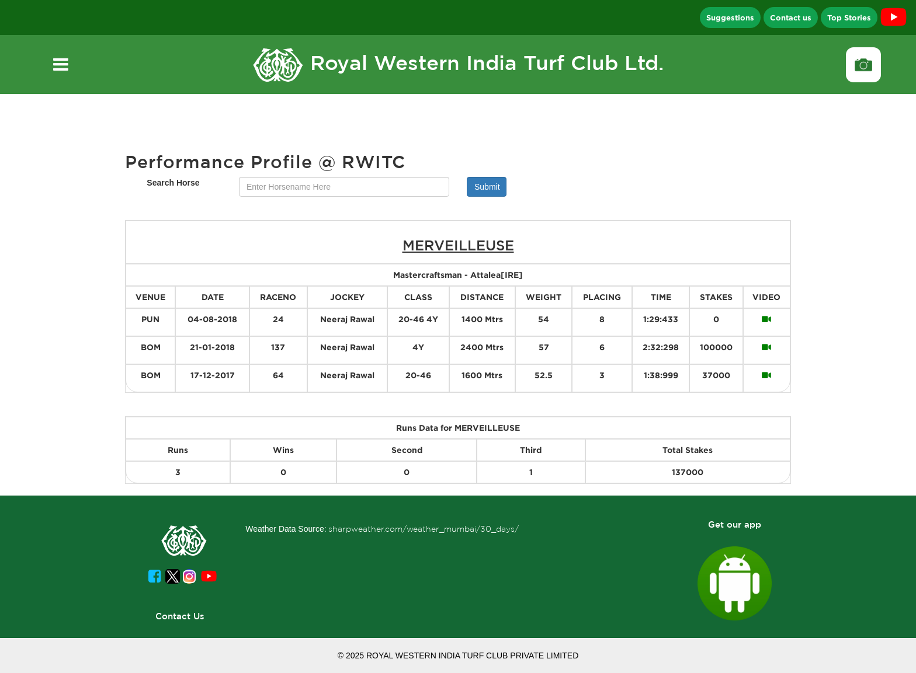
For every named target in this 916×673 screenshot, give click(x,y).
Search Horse (173, 182)
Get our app (734, 524)
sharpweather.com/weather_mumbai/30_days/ (423, 528)
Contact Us (179, 616)
